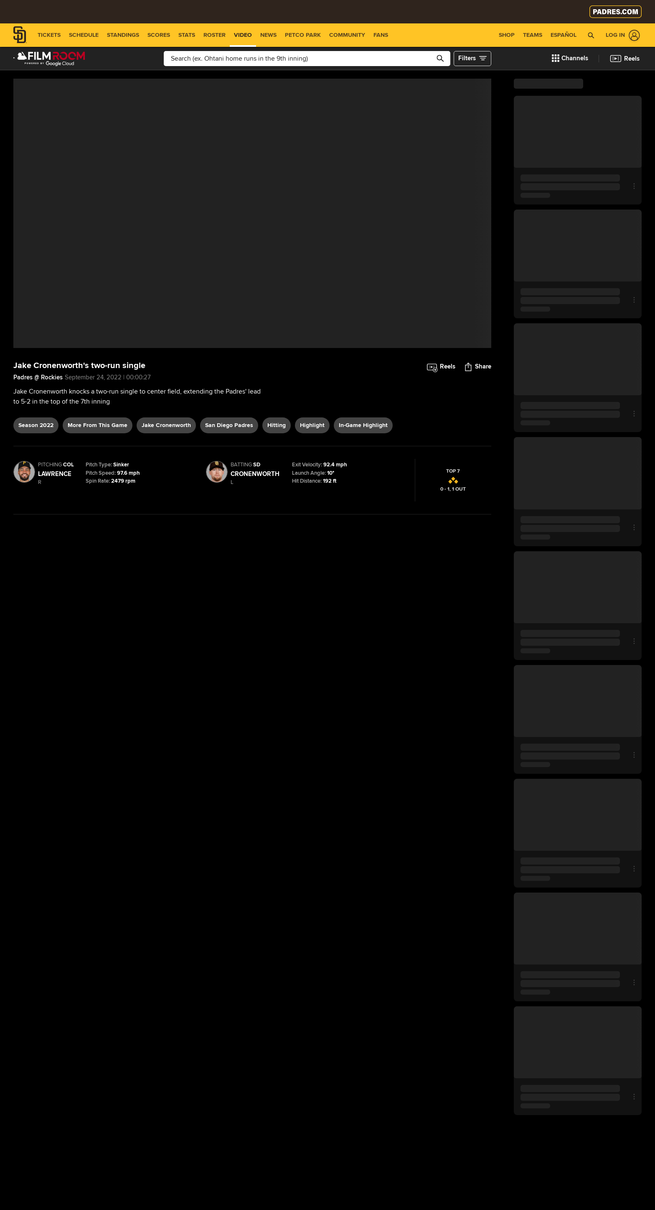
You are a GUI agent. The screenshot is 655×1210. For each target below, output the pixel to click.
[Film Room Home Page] (49, 59)
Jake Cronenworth (166, 425)
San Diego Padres (229, 425)
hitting (276, 425)
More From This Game (97, 425)
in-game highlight (363, 425)
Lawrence (54, 474)
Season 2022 (35, 425)
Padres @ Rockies (38, 377)
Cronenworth (255, 474)
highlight (312, 425)
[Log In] (621, 35)
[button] (570, 58)
